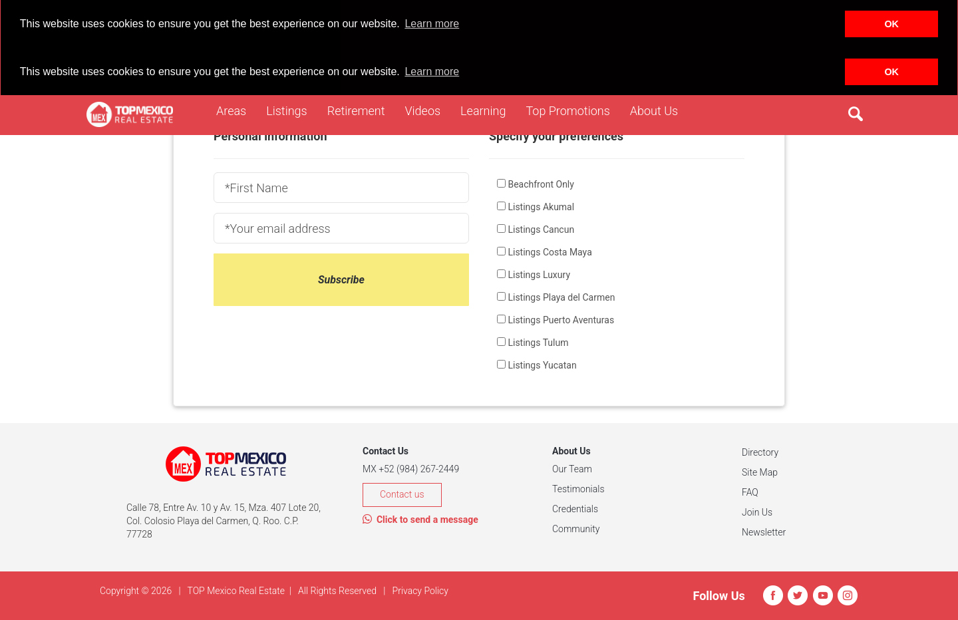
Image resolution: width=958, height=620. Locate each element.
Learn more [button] (431, 23)
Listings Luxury (539, 274)
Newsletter (764, 532)
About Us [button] (659, 109)
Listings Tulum (538, 342)
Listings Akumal (541, 207)
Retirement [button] (361, 109)
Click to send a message (420, 519)
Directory (760, 452)
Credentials (575, 509)
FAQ (750, 492)
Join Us (757, 512)
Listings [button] (291, 109)
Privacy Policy (420, 590)
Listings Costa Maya (549, 252)
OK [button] (891, 24)
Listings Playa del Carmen (561, 297)
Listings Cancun (541, 229)
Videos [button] (427, 109)
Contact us (402, 494)
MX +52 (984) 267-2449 (411, 469)
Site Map (760, 472)
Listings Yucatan (542, 365)
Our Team (572, 469)
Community (575, 529)
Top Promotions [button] (572, 109)
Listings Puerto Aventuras (561, 320)
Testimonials (578, 489)
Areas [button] (236, 109)
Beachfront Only (540, 184)
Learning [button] (488, 109)
